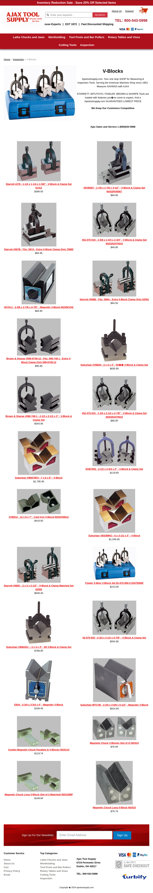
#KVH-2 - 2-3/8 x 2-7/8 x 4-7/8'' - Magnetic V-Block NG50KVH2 (38, 307)
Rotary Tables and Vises (124, 37)
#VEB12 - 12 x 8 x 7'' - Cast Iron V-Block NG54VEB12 (39, 517)
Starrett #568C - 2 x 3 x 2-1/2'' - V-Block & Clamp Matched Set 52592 (39, 587)
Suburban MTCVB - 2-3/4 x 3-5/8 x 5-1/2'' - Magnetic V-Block (114, 704)
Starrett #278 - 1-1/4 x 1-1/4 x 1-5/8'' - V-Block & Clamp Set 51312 (39, 186)
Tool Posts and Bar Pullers (86, 37)
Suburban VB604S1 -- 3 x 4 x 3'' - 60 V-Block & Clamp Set (38, 647)
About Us (117, 11)
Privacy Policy (12, 871)
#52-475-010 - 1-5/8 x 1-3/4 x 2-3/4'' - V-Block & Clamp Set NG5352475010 (114, 241)
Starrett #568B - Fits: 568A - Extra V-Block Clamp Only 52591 (114, 299)
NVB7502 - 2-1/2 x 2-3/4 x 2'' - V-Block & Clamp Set (114, 469)
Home (7, 59)
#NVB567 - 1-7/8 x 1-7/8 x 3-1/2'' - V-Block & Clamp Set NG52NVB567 (114, 189)
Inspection (87, 45)
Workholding (56, 37)
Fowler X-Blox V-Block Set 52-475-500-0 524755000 (114, 583)
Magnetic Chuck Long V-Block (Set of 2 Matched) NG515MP (39, 794)
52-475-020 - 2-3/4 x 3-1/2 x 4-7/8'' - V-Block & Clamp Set (114, 637)
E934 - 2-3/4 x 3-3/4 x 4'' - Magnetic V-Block (38, 704)
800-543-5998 (135, 20)
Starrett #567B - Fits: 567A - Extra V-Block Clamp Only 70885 (38, 249)
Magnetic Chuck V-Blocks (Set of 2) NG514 (114, 743)
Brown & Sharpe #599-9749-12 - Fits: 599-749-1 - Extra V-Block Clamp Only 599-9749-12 (38, 360)
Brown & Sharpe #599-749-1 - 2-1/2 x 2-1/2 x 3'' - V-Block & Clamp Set (39, 418)
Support (129, 11)
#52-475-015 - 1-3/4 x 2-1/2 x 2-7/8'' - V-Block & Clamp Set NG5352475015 (114, 415)
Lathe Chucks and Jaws (28, 37)
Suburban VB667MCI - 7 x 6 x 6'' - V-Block (38, 477)
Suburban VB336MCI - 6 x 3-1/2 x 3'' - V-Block (114, 535)
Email (7, 874)
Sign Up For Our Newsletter (38, 835)
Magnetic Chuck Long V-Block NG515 (114, 807)
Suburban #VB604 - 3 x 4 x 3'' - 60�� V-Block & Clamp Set (114, 364)
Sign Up (122, 835)
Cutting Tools (68, 45)
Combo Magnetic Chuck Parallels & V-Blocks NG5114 (38, 749)
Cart (6, 867)
